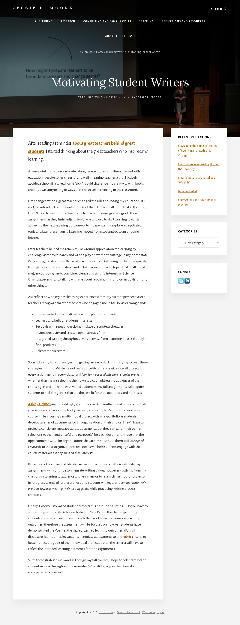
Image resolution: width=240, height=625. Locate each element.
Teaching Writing (93, 97)
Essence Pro (106, 612)
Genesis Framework (128, 612)
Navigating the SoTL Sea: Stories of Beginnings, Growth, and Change (197, 150)
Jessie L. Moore (43, 7)
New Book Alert (187, 191)
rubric (127, 537)
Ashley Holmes (39, 404)
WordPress (148, 612)
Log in (160, 612)
